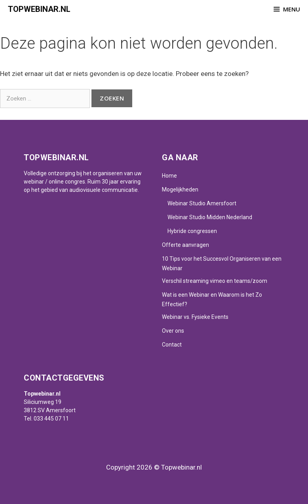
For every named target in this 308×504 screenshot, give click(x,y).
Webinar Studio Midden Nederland (209, 217)
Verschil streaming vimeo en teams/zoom (214, 281)
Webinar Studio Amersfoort (201, 203)
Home (169, 175)
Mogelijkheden (180, 189)
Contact (172, 344)
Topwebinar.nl (39, 9)
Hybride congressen (192, 231)
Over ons (173, 331)
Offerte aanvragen (185, 245)
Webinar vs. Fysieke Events (195, 317)
